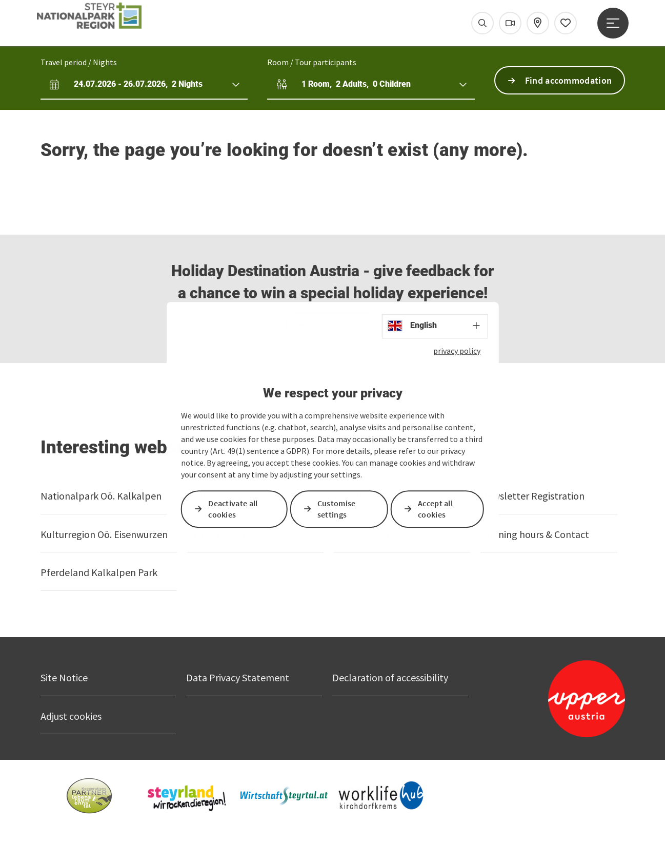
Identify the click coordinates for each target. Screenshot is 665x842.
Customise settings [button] (336, 509)
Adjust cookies (71, 716)
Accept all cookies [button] (435, 509)
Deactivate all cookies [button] (232, 509)
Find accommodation (568, 80)
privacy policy (456, 351)
